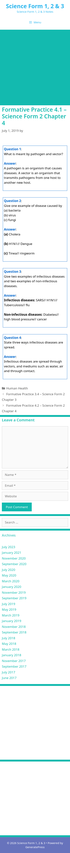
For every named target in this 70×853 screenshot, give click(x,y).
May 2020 (9, 575)
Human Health (17, 388)
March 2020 (10, 581)
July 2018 (8, 638)
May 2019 (9, 609)
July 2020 (8, 570)
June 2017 (9, 678)
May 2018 (9, 643)
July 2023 (8, 547)
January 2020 (11, 587)
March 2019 (10, 615)
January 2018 (11, 655)
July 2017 (8, 672)
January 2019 (11, 621)
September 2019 (14, 598)
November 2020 (14, 558)
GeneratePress (35, 847)
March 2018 (10, 649)
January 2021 (11, 552)
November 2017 (14, 661)
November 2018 (14, 626)
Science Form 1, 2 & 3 (35, 6)
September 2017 (14, 666)
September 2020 (14, 564)
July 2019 (8, 604)
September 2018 (14, 632)
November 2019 (14, 592)
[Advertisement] (35, 67)
